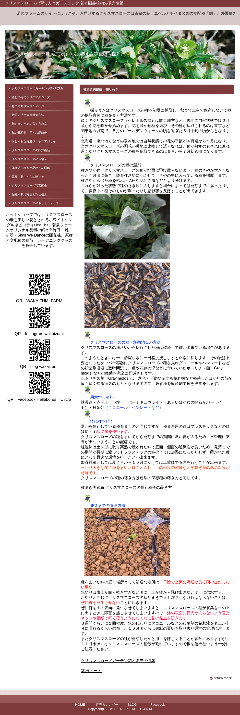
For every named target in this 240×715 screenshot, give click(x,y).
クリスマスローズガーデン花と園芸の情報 (118, 661)
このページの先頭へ (221, 678)
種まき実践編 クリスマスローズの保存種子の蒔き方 (126, 487)
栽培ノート (91, 670)
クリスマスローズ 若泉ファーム (49, 259)
